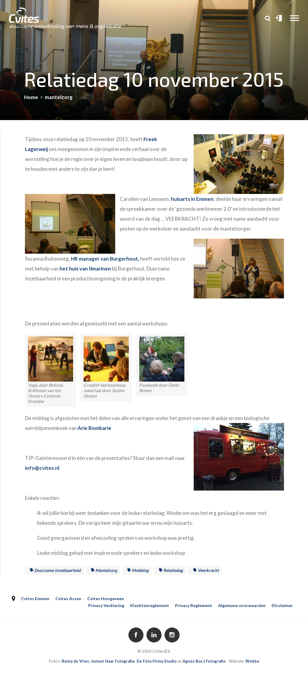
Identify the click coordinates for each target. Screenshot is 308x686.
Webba (252, 661)
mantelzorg (106, 570)
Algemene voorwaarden (242, 605)
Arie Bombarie (94, 428)
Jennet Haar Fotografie (113, 661)
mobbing (140, 570)
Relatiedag (173, 570)
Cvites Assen (68, 598)
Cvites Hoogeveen (105, 598)
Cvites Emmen (35, 598)
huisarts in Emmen (192, 199)
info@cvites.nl (42, 468)
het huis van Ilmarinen (85, 268)
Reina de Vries (75, 661)
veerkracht (208, 570)
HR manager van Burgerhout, (105, 258)
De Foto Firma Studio (157, 661)
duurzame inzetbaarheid (57, 570)
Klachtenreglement (149, 605)
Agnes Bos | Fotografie (204, 661)
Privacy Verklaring (106, 605)
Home (31, 97)
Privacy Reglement (193, 605)
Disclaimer (282, 605)
